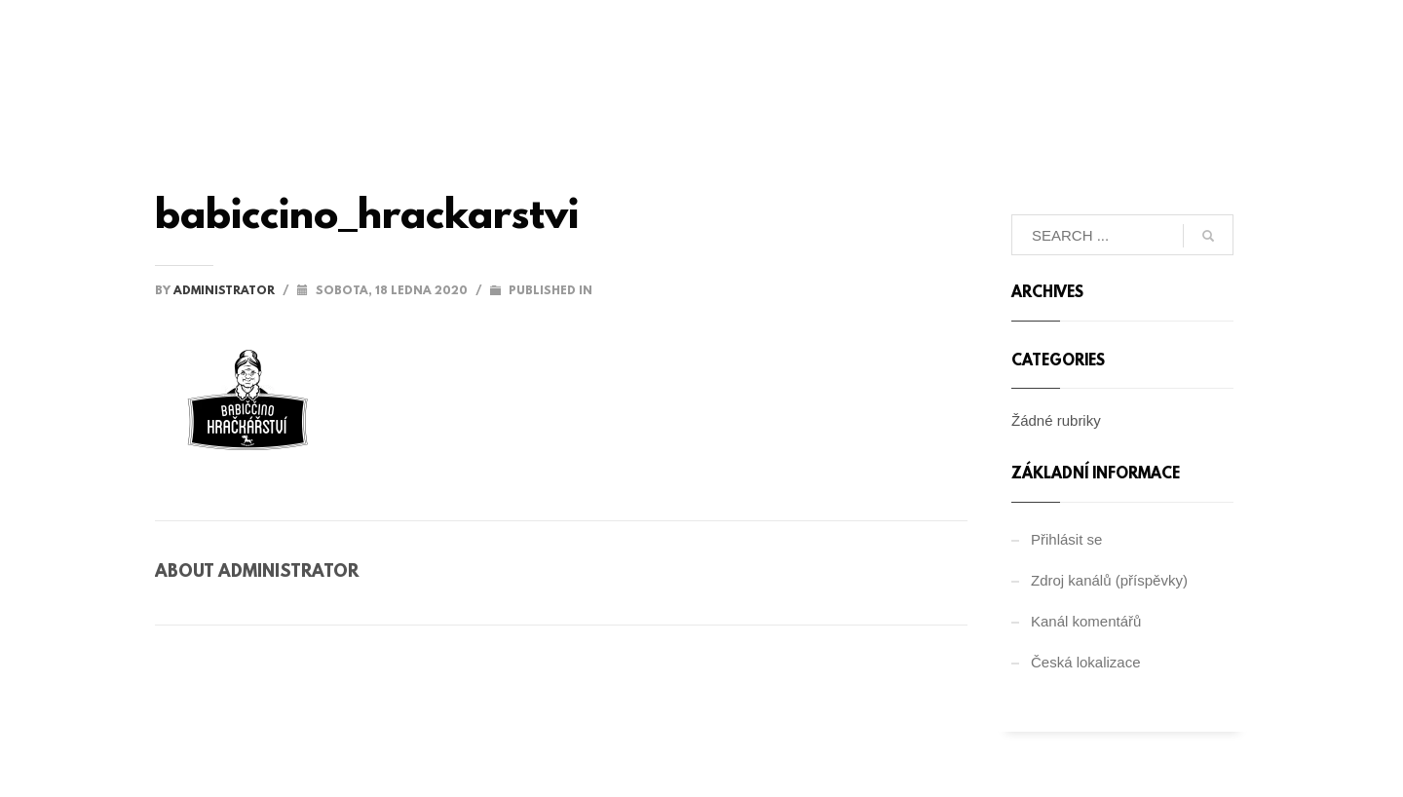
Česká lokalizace (1086, 662)
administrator (225, 291)
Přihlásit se (1066, 539)
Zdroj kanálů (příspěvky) (1109, 580)
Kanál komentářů (1086, 621)
